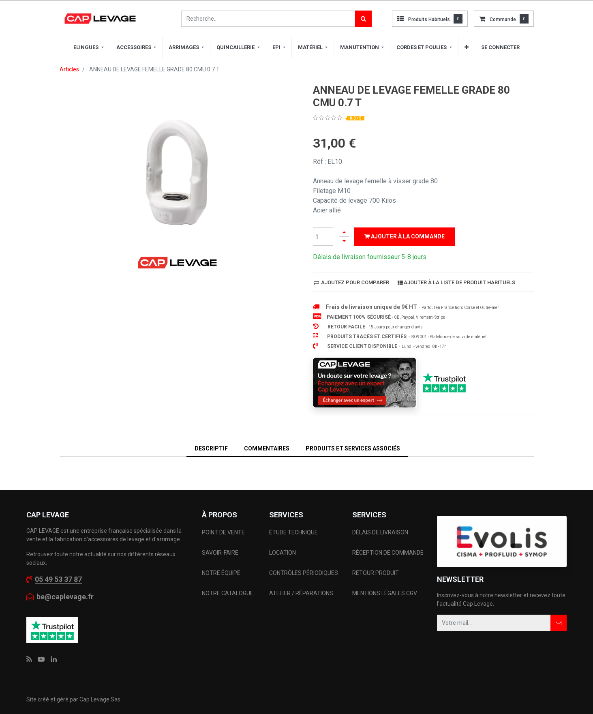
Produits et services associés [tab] (353, 448)
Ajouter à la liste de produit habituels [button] (456, 282)
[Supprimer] (344, 241)
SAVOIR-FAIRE (220, 552)
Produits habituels (429, 19)
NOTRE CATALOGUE (227, 593)
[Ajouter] (344, 232)
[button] (467, 47)
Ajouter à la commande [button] (404, 236)
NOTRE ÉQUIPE (221, 573)
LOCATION (283, 552)
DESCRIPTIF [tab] (211, 448)
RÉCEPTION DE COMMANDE (388, 552)
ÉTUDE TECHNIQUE (294, 532)
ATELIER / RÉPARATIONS (301, 593)
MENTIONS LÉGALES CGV (384, 593)
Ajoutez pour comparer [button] (351, 282)
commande (503, 19)
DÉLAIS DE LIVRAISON (380, 532)
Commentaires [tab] (266, 448)
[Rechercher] (363, 19)
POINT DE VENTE (223, 532)
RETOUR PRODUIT (375, 573)
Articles (69, 69)
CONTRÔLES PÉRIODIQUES (303, 573)
